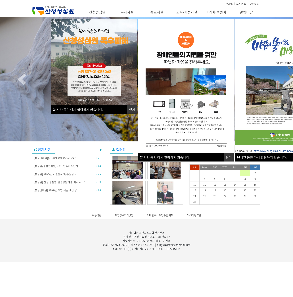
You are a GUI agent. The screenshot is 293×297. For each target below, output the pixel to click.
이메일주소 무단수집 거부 (160, 215)
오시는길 (241, 3)
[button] (22, 79)
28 (235, 196)
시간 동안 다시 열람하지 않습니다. (165, 157)
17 (194, 190)
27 (225, 196)
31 (194, 202)
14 (235, 184)
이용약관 (96, 215)
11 (204, 184)
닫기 (229, 157)
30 (255, 196)
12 (214, 184)
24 (194, 196)
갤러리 (119, 149)
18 (204, 190)
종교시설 (156, 12)
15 (245, 184)
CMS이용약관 (194, 215)
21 (235, 190)
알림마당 (246, 12)
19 (214, 190)
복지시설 (126, 12)
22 (245, 190)
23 (255, 190)
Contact (254, 3)
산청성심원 (97, 12)
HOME (229, 3)
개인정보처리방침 (124, 215)
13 (225, 184)
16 (255, 184)
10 (194, 184)
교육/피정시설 (186, 12)
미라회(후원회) (216, 12)
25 (204, 196)
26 (214, 196)
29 (245, 196)
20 (225, 190)
